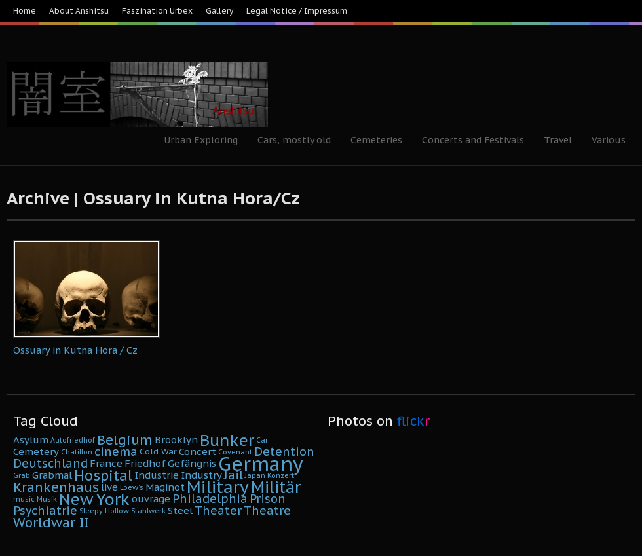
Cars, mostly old (294, 140)
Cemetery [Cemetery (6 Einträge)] (36, 451)
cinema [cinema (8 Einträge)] (116, 451)
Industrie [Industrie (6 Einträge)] (156, 475)
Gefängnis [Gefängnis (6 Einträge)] (192, 463)
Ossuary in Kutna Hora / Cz (75, 350)
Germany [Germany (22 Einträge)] (260, 463)
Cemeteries (376, 140)
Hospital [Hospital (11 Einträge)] (103, 475)
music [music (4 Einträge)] (24, 499)
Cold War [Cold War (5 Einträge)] (158, 451)
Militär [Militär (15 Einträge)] (276, 487)
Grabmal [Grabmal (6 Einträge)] (52, 475)
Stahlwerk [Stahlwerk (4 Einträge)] (148, 510)
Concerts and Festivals (473, 140)
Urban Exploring (201, 140)
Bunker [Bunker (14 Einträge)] (227, 440)
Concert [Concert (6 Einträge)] (197, 451)
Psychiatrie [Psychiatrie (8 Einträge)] (45, 510)
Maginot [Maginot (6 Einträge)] (165, 487)
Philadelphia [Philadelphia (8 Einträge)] (210, 498)
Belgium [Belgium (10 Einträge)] (125, 440)
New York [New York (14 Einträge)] (94, 499)
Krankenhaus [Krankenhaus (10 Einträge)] (56, 487)
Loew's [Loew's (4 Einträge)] (131, 487)
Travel (558, 140)
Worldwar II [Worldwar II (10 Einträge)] (50, 522)
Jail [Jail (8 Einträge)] (233, 475)
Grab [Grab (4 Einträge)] (21, 475)
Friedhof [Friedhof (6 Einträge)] (145, 463)
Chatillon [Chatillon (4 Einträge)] (76, 451)
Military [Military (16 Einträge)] (218, 487)
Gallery (219, 11)
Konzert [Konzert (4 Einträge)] (280, 475)
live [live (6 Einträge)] (109, 487)
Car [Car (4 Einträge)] (262, 440)
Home (24, 11)
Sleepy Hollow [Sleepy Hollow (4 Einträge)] (104, 510)
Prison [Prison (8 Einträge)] (268, 498)
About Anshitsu (79, 11)
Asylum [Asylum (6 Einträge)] (30, 440)
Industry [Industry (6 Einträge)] (201, 475)
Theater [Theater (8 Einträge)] (218, 510)
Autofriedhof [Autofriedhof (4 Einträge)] (72, 440)
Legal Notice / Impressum (296, 11)
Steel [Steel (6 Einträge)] (180, 510)
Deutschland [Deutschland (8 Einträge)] (50, 463)
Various (609, 140)
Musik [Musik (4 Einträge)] (47, 499)
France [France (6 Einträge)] (106, 463)
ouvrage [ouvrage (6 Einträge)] (151, 498)
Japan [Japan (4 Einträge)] (255, 475)
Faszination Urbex (157, 11)
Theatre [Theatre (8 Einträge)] (267, 510)
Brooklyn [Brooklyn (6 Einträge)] (176, 440)
